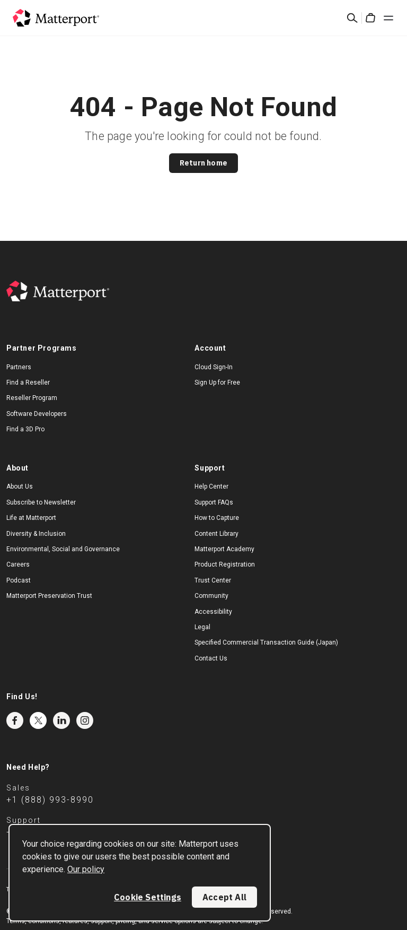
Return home (203, 163)
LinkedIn (61, 720)
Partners (18, 367)
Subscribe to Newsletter (41, 502)
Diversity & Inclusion (36, 533)
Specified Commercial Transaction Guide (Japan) (266, 642)
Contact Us (210, 658)
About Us (19, 486)
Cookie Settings (147, 897)
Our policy (85, 869)
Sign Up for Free (217, 382)
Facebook (14, 720)
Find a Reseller (28, 382)
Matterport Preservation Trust (49, 595)
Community (211, 595)
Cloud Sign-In (213, 367)
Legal (202, 627)
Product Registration (224, 564)
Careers (18, 564)
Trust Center (212, 580)
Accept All (224, 897)
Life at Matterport (31, 518)
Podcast (18, 580)
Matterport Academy (224, 549)
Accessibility (213, 611)
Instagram (84, 720)
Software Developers (36, 414)
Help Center (211, 486)
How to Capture (216, 518)
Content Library (216, 533)
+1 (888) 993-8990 (50, 800)
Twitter (38, 720)
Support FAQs (213, 502)
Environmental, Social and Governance (63, 549)
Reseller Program (31, 398)
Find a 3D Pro (25, 429)
